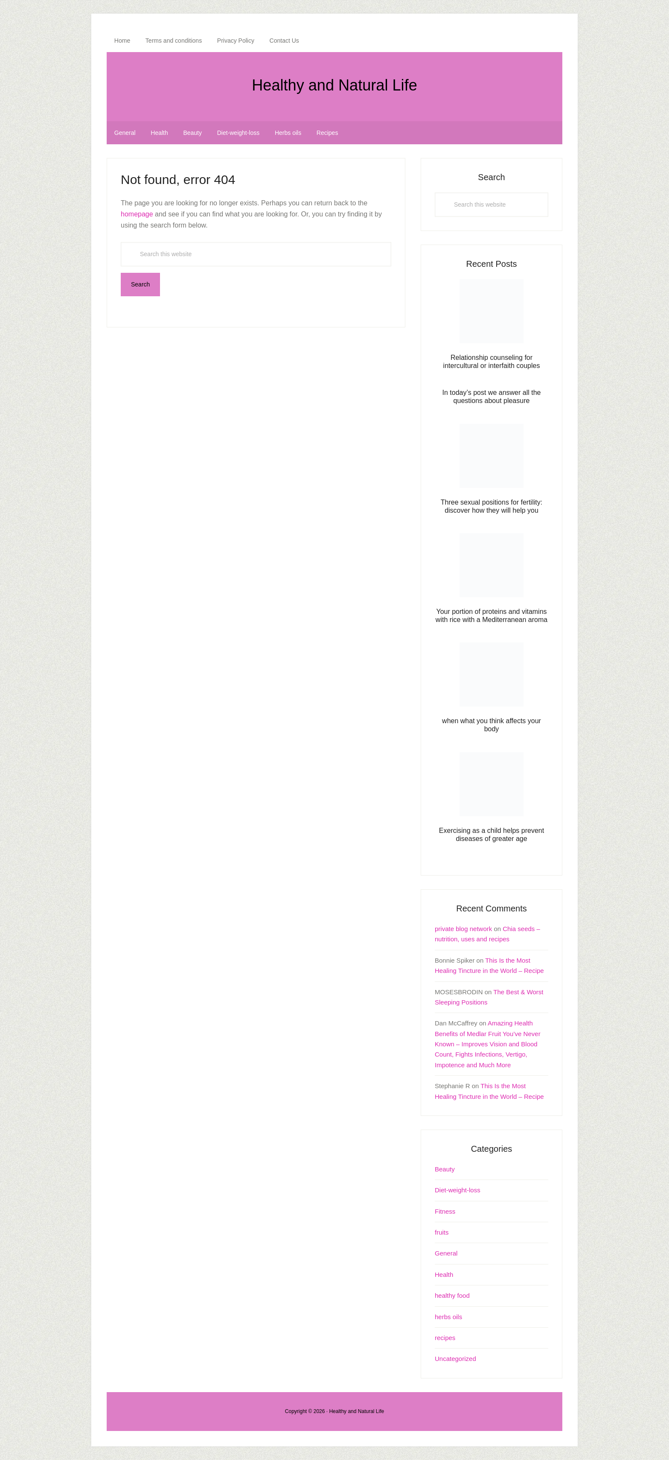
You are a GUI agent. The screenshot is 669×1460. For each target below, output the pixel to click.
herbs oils (448, 1316)
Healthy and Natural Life (334, 83)
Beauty (445, 1169)
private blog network (463, 928)
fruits (442, 1232)
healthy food (452, 1295)
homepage (137, 214)
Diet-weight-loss (457, 1190)
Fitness (445, 1211)
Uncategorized (455, 1358)
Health (444, 1274)
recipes (445, 1337)
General (446, 1253)
